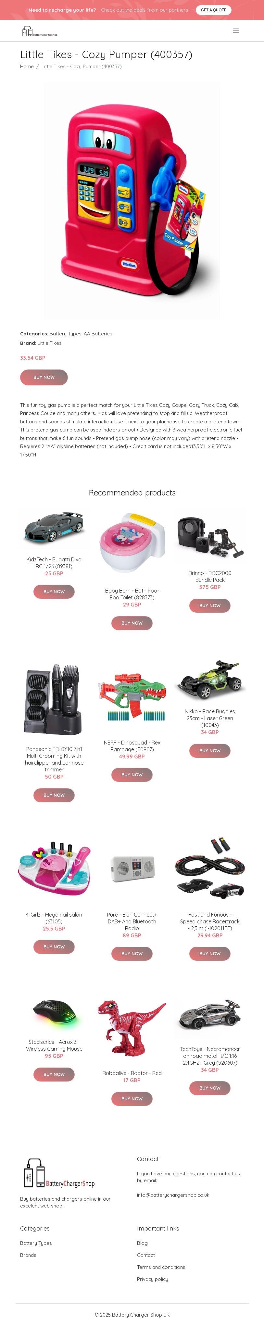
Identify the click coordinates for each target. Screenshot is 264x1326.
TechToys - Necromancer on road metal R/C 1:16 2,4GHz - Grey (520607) (210, 1056)
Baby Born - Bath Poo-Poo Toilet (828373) (132, 594)
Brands (28, 1255)
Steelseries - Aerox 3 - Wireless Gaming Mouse (54, 1045)
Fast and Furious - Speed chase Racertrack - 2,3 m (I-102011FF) (210, 921)
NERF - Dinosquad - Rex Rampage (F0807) (132, 746)
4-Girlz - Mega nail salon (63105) (54, 918)
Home (27, 66)
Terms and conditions (161, 1267)
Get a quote (213, 9)
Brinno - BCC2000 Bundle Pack (210, 576)
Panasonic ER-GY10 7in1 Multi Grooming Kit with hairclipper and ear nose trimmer (54, 759)
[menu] (236, 31)
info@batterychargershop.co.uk (173, 1195)
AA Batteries (98, 334)
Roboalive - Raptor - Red (132, 1073)
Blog (142, 1243)
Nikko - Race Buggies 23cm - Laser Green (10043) (210, 718)
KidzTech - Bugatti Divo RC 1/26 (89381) (54, 562)
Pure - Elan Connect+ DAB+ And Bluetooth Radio (132, 921)
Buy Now (44, 377)
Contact (146, 1255)
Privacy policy (152, 1279)
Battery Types (66, 334)
